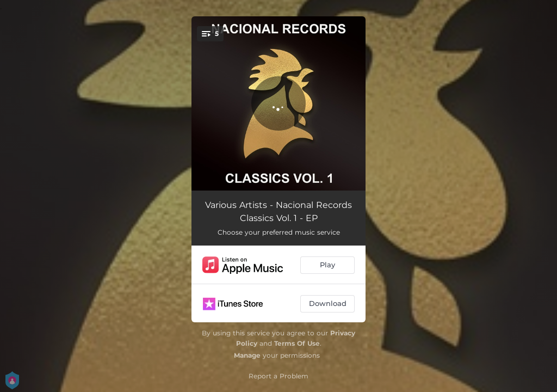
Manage (247, 355)
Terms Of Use (297, 343)
